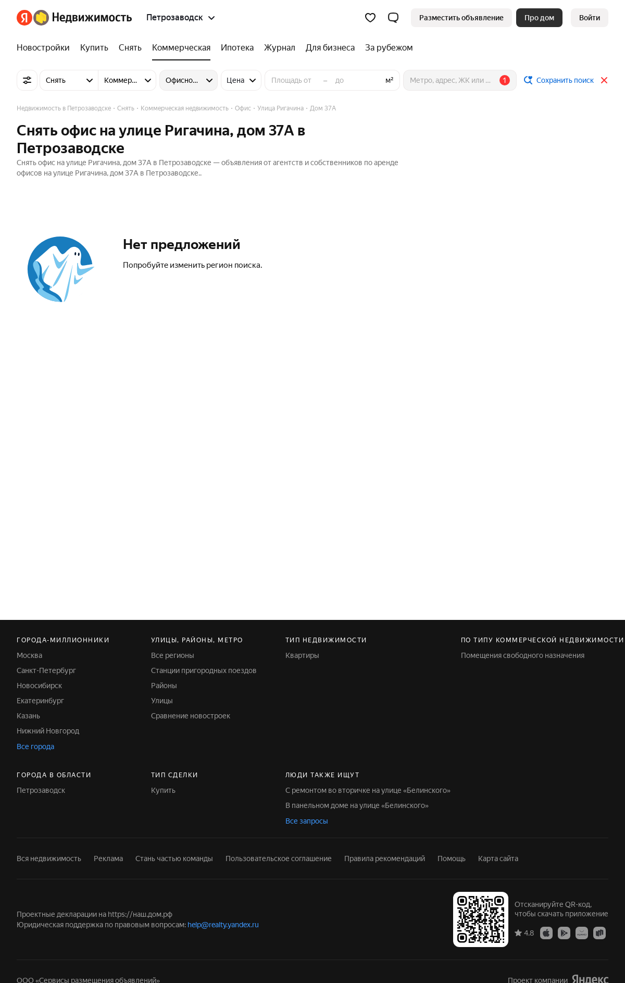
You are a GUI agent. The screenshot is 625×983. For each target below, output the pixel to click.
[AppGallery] (582, 932)
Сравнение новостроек (190, 716)
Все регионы (172, 655)
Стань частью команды (174, 858)
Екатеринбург (40, 700)
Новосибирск (39, 685)
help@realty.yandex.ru (223, 924)
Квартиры (302, 655)
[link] (589, 17)
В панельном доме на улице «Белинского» (357, 805)
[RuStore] (599, 932)
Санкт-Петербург (46, 670)
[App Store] (546, 932)
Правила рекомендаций (384, 858)
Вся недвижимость (49, 858)
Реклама (108, 858)
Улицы (162, 700)
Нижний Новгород (48, 731)
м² (389, 80)
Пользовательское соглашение (279, 858)
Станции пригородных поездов (204, 670)
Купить (163, 790)
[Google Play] (564, 932)
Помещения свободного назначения (522, 655)
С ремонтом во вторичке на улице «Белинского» (368, 790)
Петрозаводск (41, 790)
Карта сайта (498, 858)
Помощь (452, 858)
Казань (28, 716)
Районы (164, 685)
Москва (29, 655)
